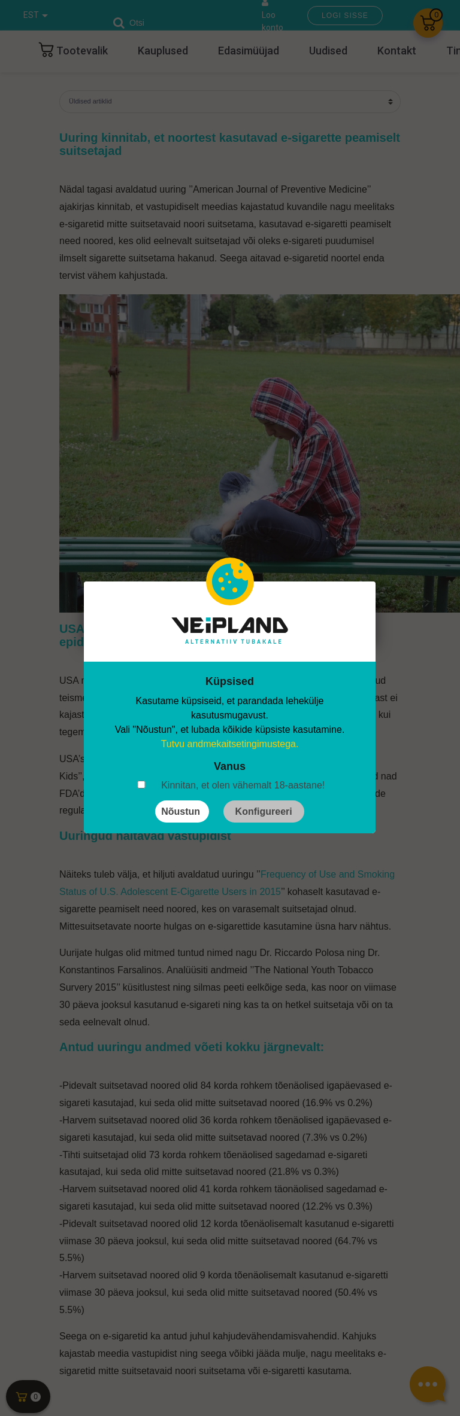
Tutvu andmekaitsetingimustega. (230, 744)
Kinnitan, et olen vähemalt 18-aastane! (243, 785)
